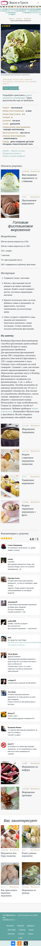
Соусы (30, 934)
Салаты (21, 934)
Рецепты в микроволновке (26, 10)
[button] (38, 3)
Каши (31, 930)
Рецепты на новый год (40, 11)
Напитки (11, 934)
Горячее (20, 926)
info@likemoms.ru (9, 920)
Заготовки (12, 930)
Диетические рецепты (32, 10)
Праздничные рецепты (34, 10)
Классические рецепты (15, 10)
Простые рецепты (18, 10)
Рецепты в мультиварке (7, 10)
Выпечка (10, 926)
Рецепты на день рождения (9, 11)
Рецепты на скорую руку (12, 11)
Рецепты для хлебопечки (23, 10)
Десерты (30, 926)
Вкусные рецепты (20, 10)
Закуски (22, 930)
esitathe (6, 151)
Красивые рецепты (29, 10)
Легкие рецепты (4, 10)
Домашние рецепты (1, 10)
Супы (20, 938)
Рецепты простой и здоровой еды (14, 3)
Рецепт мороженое (10, 88)
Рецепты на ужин (37, 10)
